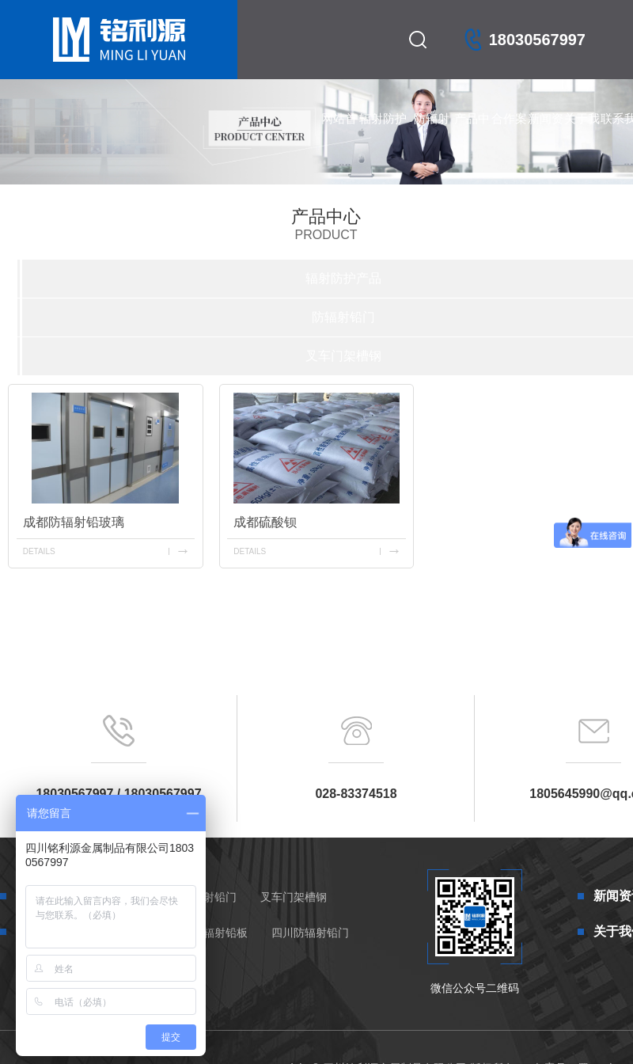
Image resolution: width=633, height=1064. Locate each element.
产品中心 (472, 135)
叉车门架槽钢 (343, 356)
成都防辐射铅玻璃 (73, 522)
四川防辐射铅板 (209, 932)
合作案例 (509, 135)
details (39, 551)
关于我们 (582, 135)
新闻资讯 (545, 135)
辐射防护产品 (383, 135)
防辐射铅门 (431, 135)
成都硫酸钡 (265, 522)
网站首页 (339, 135)
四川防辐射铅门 (310, 932)
